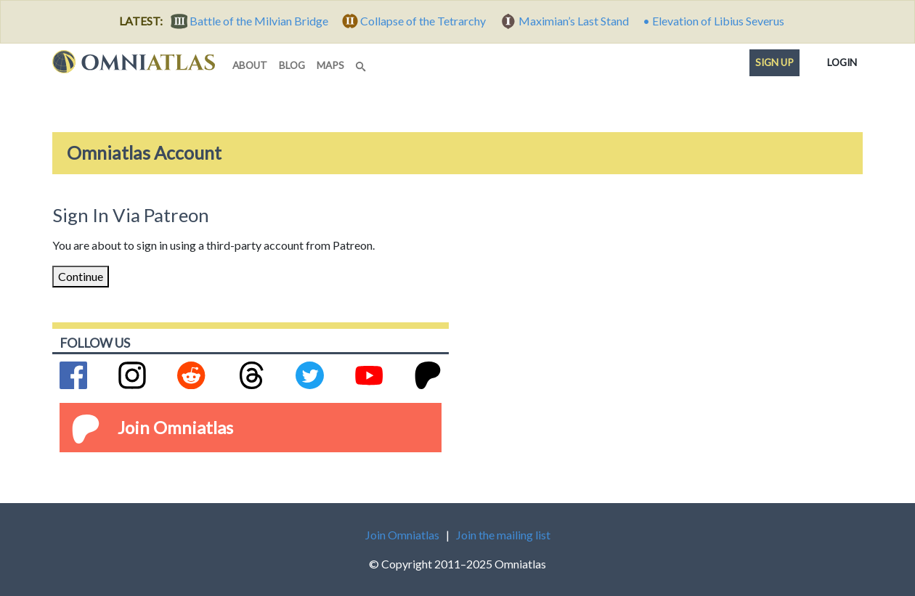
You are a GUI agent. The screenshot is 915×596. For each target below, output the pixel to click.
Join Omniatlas (175, 427)
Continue (80, 276)
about (249, 65)
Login (842, 59)
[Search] (362, 62)
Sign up (774, 62)
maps (330, 65)
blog (292, 65)
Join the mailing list (503, 535)
